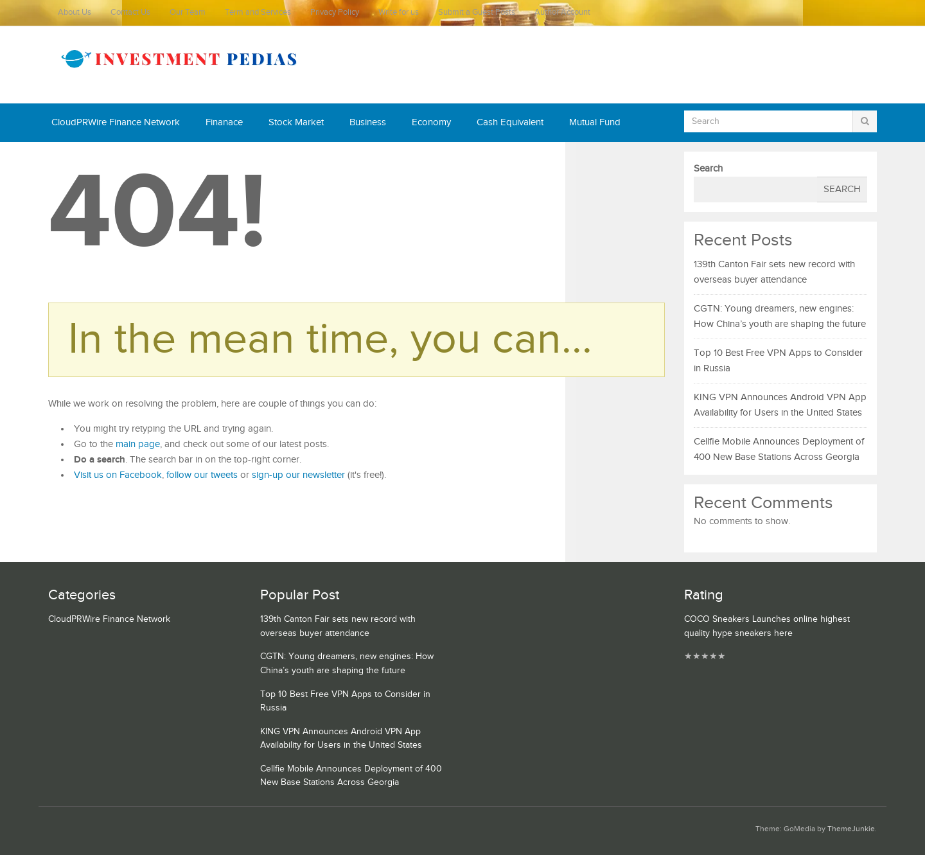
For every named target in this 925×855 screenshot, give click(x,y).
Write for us (398, 12)
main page (138, 444)
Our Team (188, 12)
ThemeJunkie (851, 829)
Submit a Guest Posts (476, 12)
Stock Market (296, 122)
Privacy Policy (334, 12)
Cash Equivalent (510, 122)
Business (367, 122)
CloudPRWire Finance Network (115, 122)
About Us (74, 12)
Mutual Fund (595, 122)
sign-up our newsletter (298, 475)
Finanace (224, 122)
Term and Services (258, 12)
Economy (431, 122)
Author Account (562, 12)
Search (708, 168)
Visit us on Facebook (118, 475)
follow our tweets (202, 475)
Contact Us (130, 12)
